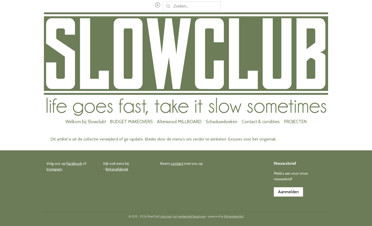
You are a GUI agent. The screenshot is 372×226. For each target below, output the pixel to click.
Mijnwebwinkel (234, 216)
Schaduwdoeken (221, 121)
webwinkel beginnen (192, 216)
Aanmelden (288, 191)
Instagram (54, 169)
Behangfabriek (117, 169)
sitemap (165, 216)
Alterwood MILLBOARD (179, 121)
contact (177, 163)
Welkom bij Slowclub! (85, 121)
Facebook (74, 163)
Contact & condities (261, 121)
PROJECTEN (295, 121)
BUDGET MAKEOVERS (131, 121)
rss (175, 216)
